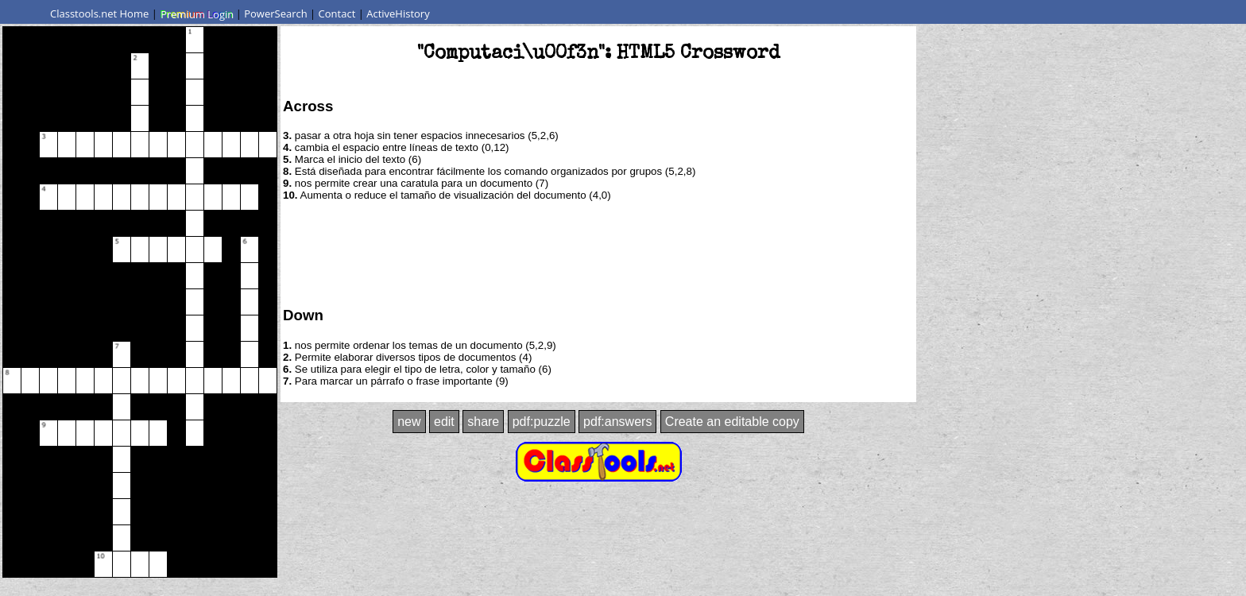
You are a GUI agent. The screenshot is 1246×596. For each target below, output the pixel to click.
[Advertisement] (598, 252)
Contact (337, 13)
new (408, 421)
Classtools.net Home (99, 13)
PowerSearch (276, 13)
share (483, 421)
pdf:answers (617, 421)
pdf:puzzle (542, 421)
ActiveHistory (398, 13)
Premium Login (196, 13)
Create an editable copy (732, 421)
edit (444, 421)
